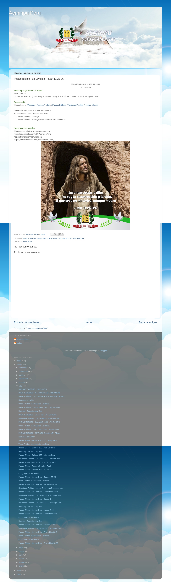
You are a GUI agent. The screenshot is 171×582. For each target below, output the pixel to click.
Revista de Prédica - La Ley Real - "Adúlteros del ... (40, 418)
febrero (22, 562)
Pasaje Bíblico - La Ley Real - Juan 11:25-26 (37, 477)
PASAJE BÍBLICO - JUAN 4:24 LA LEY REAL (38, 415)
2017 (19, 570)
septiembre (24, 379)
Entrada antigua (148, 322)
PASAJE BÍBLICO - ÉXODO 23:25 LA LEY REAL (39, 429)
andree (19, 343)
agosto (22, 382)
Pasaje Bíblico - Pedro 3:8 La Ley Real (35, 466)
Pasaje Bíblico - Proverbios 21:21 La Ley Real (38, 440)
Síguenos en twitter (27, 400)
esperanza (62, 238)
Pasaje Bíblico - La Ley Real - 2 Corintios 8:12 (38, 484)
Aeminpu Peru (25, 13)
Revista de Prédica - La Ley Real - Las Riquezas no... (41, 488)
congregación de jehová (47, 238)
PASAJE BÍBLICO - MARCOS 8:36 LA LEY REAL (39, 433)
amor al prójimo (29, 238)
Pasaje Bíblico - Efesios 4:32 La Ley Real (36, 470)
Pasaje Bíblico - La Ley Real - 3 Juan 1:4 (36, 499)
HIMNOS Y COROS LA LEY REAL (33, 389)
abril (21, 555)
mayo (21, 551)
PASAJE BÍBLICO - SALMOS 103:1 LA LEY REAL (39, 407)
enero (21, 566)
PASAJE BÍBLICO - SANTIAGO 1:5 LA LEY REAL (39, 393)
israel (70, 238)
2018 (19, 364)
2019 (19, 361)
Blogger (104, 351)
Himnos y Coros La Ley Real (30, 411)
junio (21, 548)
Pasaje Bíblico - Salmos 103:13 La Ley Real (37, 448)
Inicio (89, 322)
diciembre (23, 368)
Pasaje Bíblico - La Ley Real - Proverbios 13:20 (38, 543)
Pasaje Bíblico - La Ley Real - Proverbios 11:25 (38, 492)
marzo (22, 559)
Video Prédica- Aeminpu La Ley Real (34, 404)
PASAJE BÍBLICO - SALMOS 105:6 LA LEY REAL (39, 422)
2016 (19, 574)
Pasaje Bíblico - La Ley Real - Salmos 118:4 (37, 525)
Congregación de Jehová (29, 473)
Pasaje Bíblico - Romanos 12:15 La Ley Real (37, 462)
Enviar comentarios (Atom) (37, 328)
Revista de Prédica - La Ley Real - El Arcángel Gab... (41, 495)
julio (21, 386)
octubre (22, 375)
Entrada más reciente (26, 322)
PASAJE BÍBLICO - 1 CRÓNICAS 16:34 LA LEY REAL (41, 396)
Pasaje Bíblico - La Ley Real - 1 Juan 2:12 (36, 510)
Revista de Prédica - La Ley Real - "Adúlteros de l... (40, 459)
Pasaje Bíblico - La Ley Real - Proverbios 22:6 (38, 514)
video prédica (78, 238)
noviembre (23, 371)
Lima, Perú (27, 241)
